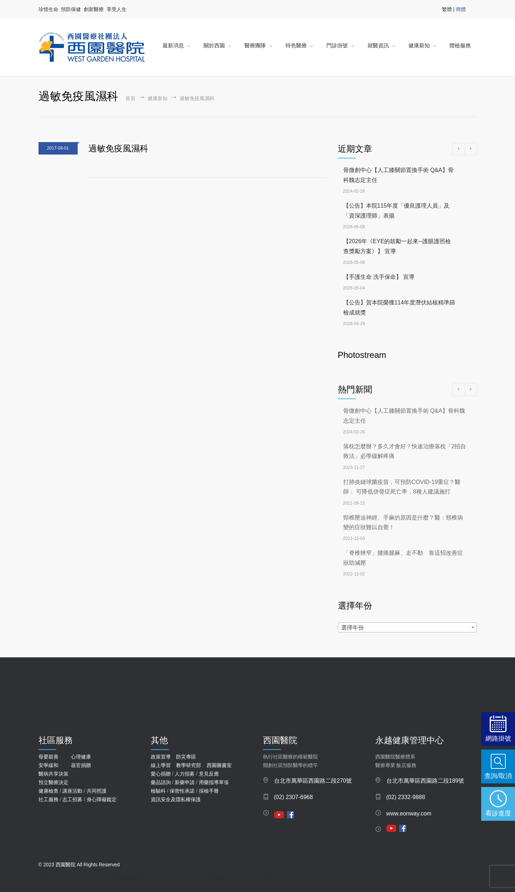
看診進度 (498, 813)
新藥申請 (185, 782)
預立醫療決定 (53, 782)
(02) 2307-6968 (293, 797)
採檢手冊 (209, 791)
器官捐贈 (81, 765)
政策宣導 (161, 757)
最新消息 (173, 45)
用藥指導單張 (214, 782)
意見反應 (209, 774)
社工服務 (48, 799)
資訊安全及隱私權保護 (176, 799)
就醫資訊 (378, 45)
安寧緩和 (48, 765)
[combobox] (407, 627)
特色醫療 (296, 45)
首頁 (130, 98)
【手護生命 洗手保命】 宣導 (379, 277)
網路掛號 (498, 738)
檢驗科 (158, 791)
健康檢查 (48, 791)
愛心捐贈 (161, 774)
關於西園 (214, 45)
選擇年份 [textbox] (352, 628)
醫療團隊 (255, 45)
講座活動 (72, 791)
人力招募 (185, 774)
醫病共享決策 (53, 774)
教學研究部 (188, 765)
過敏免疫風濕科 (118, 148)
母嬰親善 (48, 757)
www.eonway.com (409, 813)
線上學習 (161, 765)
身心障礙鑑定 (102, 799)
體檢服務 (460, 45)
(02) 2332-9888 (405, 797)
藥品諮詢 (161, 782)
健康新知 (419, 45)
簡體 (461, 9)
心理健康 (81, 757)
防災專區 (186, 757)
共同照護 (97, 791)
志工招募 (72, 799)
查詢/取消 (498, 775)
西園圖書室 (219, 765)
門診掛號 (337, 45)
